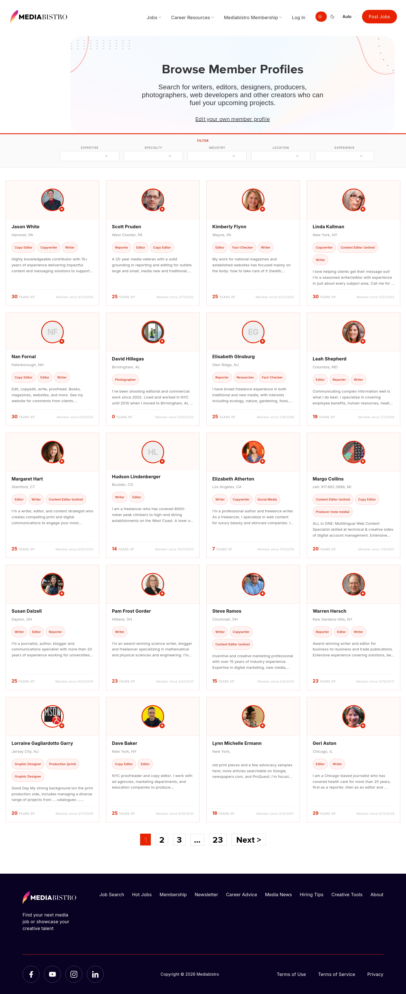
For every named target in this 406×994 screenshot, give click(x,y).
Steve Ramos (226, 611)
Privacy (375, 974)
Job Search (112, 894)
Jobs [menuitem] (152, 17)
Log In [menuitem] (298, 17)
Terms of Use (291, 974)
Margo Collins (328, 479)
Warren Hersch (330, 611)
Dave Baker (124, 743)
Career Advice (241, 894)
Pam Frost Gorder (131, 611)
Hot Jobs (142, 894)
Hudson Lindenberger (136, 476)
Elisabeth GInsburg (233, 356)
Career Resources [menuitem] (190, 17)
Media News (278, 894)
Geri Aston (324, 743)
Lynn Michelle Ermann (237, 743)
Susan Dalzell (27, 611)
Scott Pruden (126, 226)
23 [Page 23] (218, 839)
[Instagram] (73, 974)
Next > (248, 839)
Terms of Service (336, 974)
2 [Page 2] (161, 839)
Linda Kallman (328, 226)
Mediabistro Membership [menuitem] (251, 17)
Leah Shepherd (330, 359)
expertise (89, 147)
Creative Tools (347, 894)
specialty (153, 147)
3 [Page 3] (179, 839)
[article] (52, 243)
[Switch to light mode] (321, 17)
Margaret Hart (27, 479)
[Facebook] (31, 974)
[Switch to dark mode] (333, 17)
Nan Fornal (24, 356)
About (376, 894)
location (281, 147)
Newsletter (206, 894)
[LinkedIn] (95, 974)
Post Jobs (379, 16)
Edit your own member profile (232, 118)
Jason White (25, 226)
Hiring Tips (311, 894)
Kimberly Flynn (229, 226)
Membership (173, 894)
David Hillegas (128, 359)
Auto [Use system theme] (347, 16)
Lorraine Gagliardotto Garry (42, 743)
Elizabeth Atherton (233, 479)
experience (344, 147)
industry (217, 147)
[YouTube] (52, 974)
